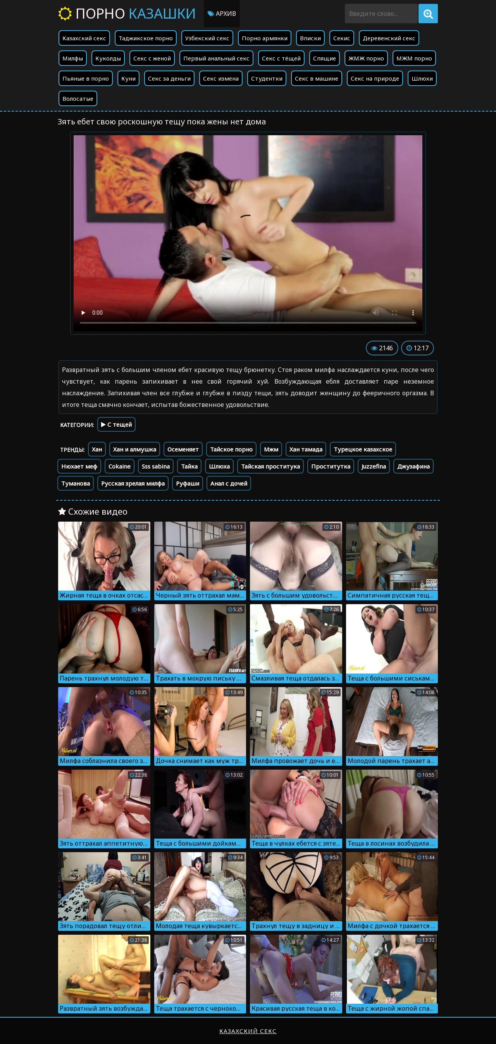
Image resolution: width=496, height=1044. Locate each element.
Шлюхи (422, 78)
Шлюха (219, 466)
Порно (127, 13)
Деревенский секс (389, 38)
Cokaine (119, 466)
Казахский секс (84, 38)
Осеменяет (183, 449)
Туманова (75, 483)
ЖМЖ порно (366, 58)
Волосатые (77, 98)
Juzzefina (374, 466)
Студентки (266, 78)
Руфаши (187, 483)
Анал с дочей (228, 483)
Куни (128, 78)
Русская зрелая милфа (133, 483)
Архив (222, 13)
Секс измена (221, 78)
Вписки (310, 38)
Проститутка (330, 466)
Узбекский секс (207, 38)
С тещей (116, 424)
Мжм (271, 449)
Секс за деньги (169, 78)
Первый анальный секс (216, 58)
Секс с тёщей (281, 58)
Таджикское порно (146, 38)
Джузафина (413, 466)
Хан (97, 449)
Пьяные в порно (85, 78)
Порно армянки (265, 38)
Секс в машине (316, 78)
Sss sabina (156, 466)
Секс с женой (152, 58)
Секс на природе (375, 78)
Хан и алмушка (134, 449)
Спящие (324, 58)
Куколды (108, 58)
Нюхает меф (79, 466)
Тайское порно (231, 449)
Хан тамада (305, 449)
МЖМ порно (414, 58)
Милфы (72, 58)
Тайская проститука (270, 466)
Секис (341, 38)
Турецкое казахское (363, 449)
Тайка (189, 466)
